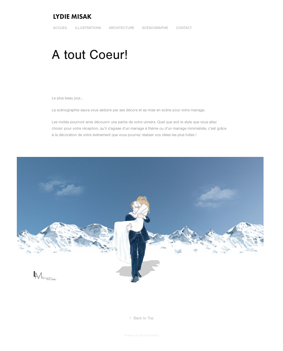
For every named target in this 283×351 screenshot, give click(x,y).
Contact (184, 28)
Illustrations (88, 28)
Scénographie (155, 28)
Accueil (60, 28)
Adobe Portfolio (149, 335)
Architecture (121, 28)
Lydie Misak (72, 16)
